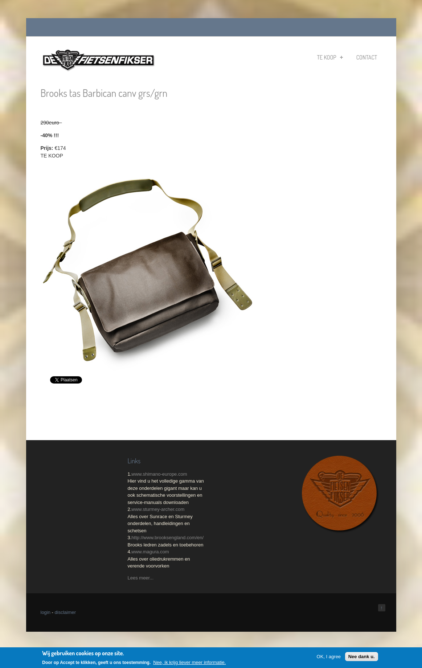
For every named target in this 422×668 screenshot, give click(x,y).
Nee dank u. (361, 656)
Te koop (330, 57)
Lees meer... (141, 578)
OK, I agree (329, 656)
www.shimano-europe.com (159, 474)
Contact (366, 57)
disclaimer (65, 612)
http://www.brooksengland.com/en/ (167, 537)
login (45, 612)
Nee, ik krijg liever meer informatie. (189, 662)
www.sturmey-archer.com (157, 509)
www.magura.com (150, 551)
